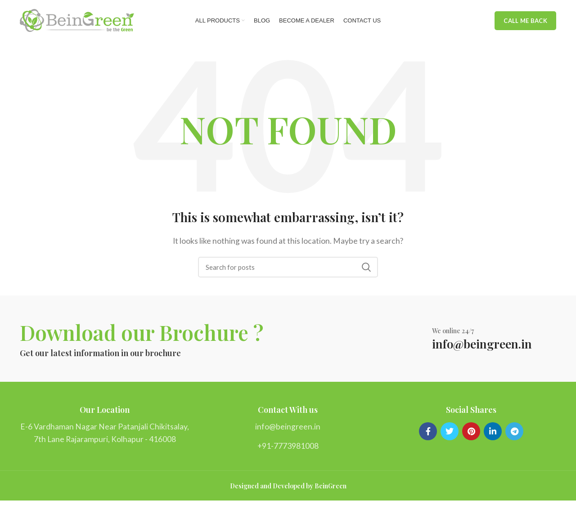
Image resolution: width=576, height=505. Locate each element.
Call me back (525, 22)
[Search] (288, 270)
